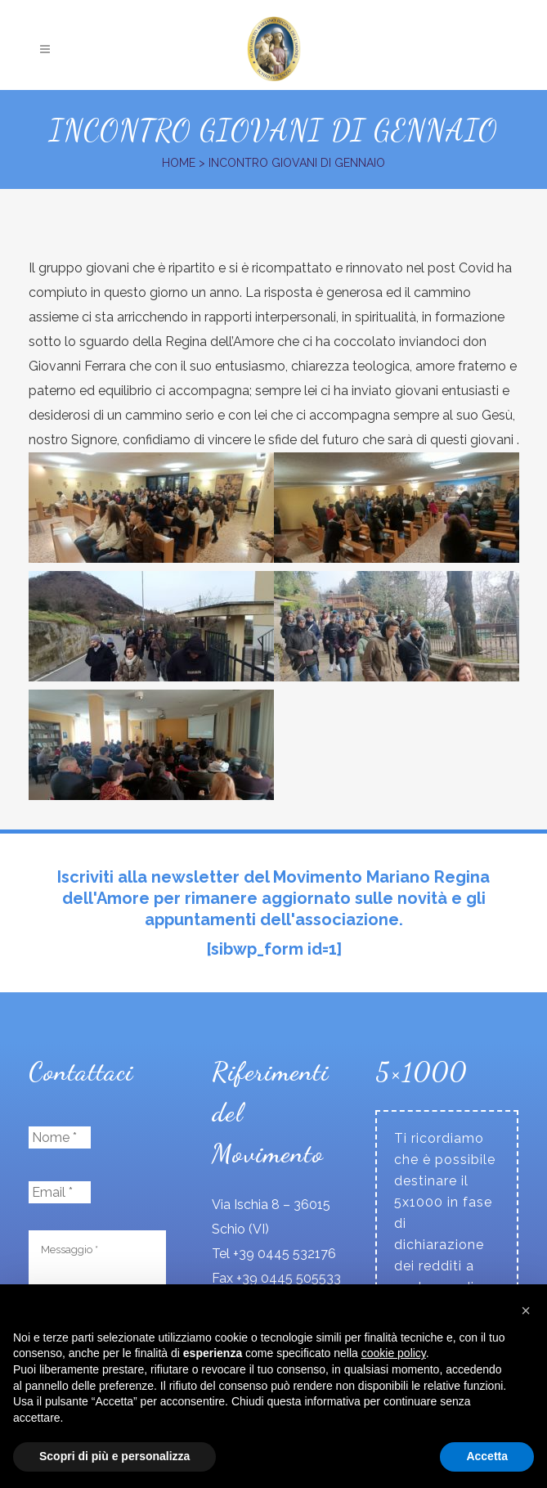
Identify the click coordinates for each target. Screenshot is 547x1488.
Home (178, 162)
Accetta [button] (487, 1456)
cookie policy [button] (393, 1353)
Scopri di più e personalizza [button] (114, 1456)
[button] (526, 1310)
